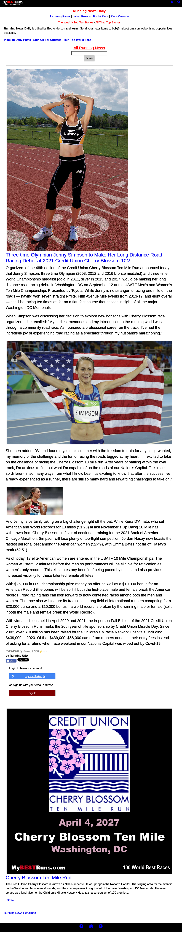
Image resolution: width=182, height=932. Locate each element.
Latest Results (82, 16)
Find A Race (100, 16)
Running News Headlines (20, 912)
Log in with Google (35, 676)
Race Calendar (120, 16)
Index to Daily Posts (17, 39)
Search (89, 58)
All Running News (89, 48)
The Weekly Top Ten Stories (75, 22)
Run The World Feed (77, 39)
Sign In (32, 693)
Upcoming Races (59, 16)
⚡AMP (43, 651)
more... (10, 899)
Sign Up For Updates (47, 39)
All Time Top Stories (108, 22)
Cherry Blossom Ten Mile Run (38, 877)
